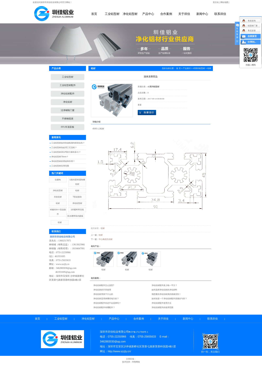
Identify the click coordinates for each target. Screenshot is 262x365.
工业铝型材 (112, 14)
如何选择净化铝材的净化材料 (164, 290)
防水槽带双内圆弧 (75, 216)
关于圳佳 (184, 14)
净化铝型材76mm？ (59, 157)
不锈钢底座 (67, 118)
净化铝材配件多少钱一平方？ (164, 285)
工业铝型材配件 (68, 85)
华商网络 (136, 362)
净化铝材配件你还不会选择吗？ (107, 303)
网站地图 (224, 2)
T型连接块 (77, 197)
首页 (94, 14)
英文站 (216, 2)
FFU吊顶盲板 (67, 127)
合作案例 (166, 14)
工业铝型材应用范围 (60, 166)
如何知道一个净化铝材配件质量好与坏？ (169, 298)
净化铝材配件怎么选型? (103, 285)
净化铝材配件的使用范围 (162, 307)
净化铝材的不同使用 (102, 290)
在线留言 (252, 36)
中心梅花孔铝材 (105, 239)
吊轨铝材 (58, 197)
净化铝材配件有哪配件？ (104, 307)
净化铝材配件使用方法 (161, 303)
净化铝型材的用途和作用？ (63, 161)
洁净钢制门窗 (68, 110)
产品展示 (187, 68)
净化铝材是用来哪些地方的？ (106, 298)
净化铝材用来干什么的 (103, 294)
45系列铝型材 (199, 68)
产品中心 (148, 14)
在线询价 (147, 112)
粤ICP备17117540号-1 (138, 332)
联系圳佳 (220, 14)
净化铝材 (67, 102)
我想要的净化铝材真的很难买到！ (166, 294)
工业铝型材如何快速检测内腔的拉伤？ (68, 143)
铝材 (77, 190)
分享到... (252, 42)
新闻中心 (202, 14)
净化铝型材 (130, 14)
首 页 (178, 68)
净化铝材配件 (68, 93)
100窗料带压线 (77, 210)
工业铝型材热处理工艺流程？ (64, 147)
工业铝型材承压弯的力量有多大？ (66, 152)
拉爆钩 (58, 180)
